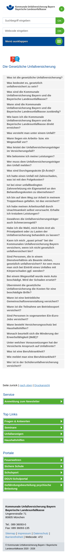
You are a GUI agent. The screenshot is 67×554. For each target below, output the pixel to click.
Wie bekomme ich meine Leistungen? (30, 156)
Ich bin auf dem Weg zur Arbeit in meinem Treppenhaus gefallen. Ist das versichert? (33, 199)
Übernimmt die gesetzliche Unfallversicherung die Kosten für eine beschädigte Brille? (31, 289)
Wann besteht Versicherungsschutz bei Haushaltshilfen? (32, 326)
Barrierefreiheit (14, 536)
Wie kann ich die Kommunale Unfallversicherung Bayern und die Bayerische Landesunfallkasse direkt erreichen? (30, 122)
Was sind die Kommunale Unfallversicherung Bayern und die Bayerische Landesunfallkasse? (29, 95)
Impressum (24, 533)
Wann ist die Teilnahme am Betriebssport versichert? (33, 308)
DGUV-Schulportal (16, 478)
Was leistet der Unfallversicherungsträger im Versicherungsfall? (33, 149)
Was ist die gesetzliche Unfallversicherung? (35, 77)
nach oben (26, 385)
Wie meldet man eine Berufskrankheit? (31, 356)
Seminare (10, 427)
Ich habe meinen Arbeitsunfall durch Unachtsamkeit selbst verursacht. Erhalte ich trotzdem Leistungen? (33, 210)
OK (59, 20)
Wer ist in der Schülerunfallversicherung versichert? (32, 364)
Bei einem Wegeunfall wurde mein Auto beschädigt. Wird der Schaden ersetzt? (32, 278)
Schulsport (11, 472)
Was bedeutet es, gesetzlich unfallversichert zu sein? (24, 84)
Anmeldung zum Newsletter (22, 401)
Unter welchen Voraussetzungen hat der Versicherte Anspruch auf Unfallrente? (32, 344)
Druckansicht (42, 385)
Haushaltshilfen (14, 440)
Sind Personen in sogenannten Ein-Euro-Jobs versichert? (33, 317)
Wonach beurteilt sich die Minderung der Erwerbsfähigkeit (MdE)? (33, 335)
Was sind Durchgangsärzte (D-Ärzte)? (31, 170)
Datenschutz (40, 533)
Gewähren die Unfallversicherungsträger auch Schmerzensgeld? (32, 220)
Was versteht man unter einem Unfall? (31, 132)
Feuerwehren (12, 459)
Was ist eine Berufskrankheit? (26, 351)
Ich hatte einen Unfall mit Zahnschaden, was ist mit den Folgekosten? (32, 177)
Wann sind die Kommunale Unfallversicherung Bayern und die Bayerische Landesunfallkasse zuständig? (34, 108)
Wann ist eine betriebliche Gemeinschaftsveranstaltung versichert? (33, 299)
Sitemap (10, 533)
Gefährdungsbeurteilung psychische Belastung (27, 486)
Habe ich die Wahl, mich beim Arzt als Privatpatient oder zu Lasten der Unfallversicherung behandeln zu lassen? (33, 231)
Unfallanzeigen (13, 433)
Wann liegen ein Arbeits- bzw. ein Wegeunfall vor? (28, 140)
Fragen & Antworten (17, 421)
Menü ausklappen (34, 41)
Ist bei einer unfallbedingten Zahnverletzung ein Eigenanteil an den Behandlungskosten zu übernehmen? (31, 188)
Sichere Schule (14, 466)
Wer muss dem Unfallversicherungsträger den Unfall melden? (33, 163)
